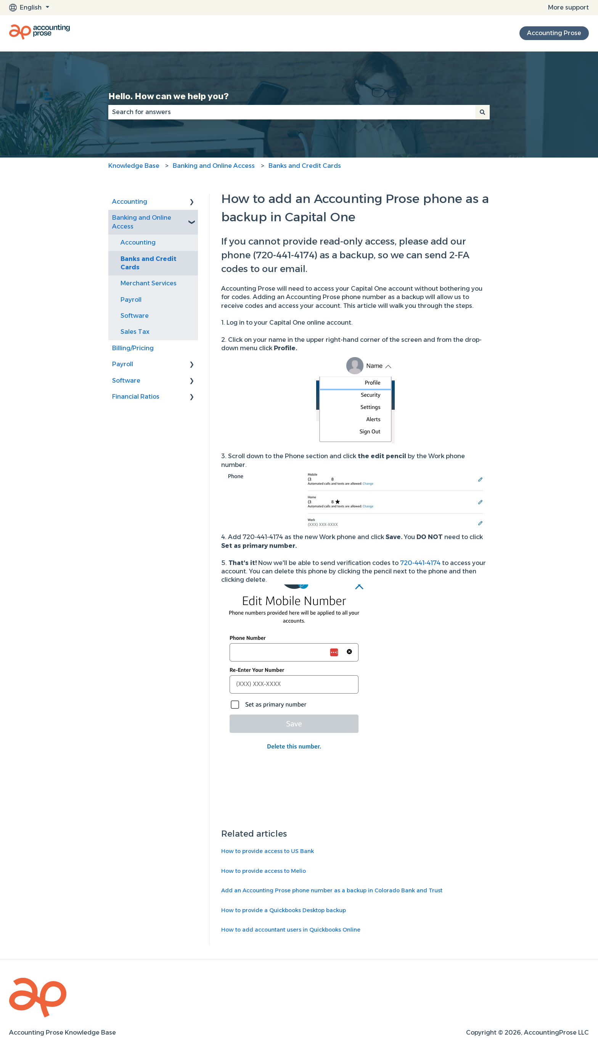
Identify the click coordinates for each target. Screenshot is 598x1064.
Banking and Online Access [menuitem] (141, 222)
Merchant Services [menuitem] (149, 283)
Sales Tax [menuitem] (135, 331)
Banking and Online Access (214, 165)
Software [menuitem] (135, 315)
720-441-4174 (420, 563)
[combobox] (291, 112)
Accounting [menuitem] (129, 201)
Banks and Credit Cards (304, 165)
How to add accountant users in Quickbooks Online (290, 929)
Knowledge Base (133, 165)
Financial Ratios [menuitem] (135, 396)
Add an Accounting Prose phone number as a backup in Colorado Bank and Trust (331, 890)
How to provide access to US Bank (267, 851)
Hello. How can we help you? (168, 96)
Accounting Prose (554, 33)
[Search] (482, 112)
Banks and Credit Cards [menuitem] (149, 263)
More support (568, 7)
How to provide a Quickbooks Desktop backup (283, 910)
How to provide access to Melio (263, 871)
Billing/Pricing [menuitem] (133, 348)
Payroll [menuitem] (131, 299)
